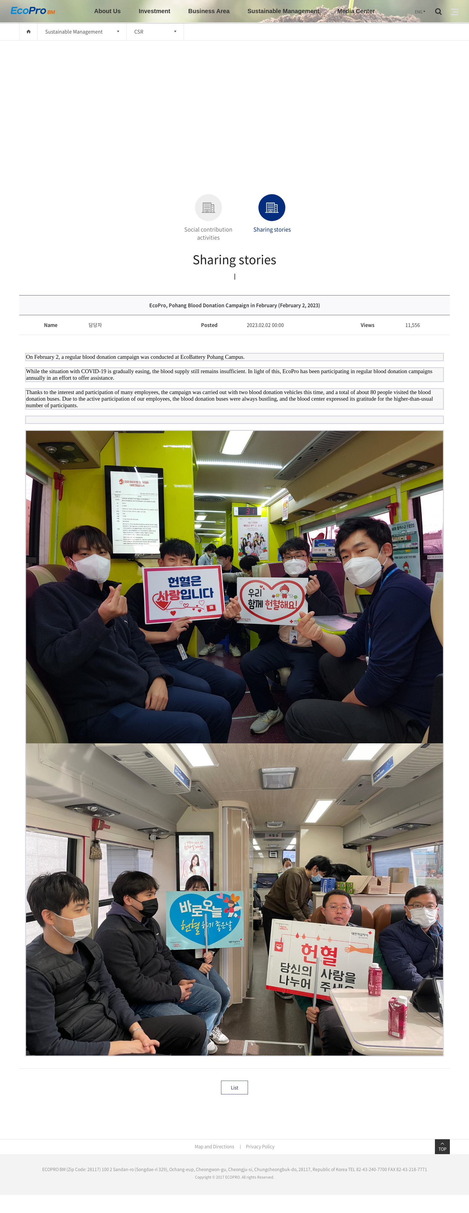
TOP (442, 1147)
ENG (420, 11)
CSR (138, 31)
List (234, 1087)
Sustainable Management (74, 31)
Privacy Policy (260, 1146)
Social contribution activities (208, 217)
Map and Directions (214, 1146)
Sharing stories (272, 213)
